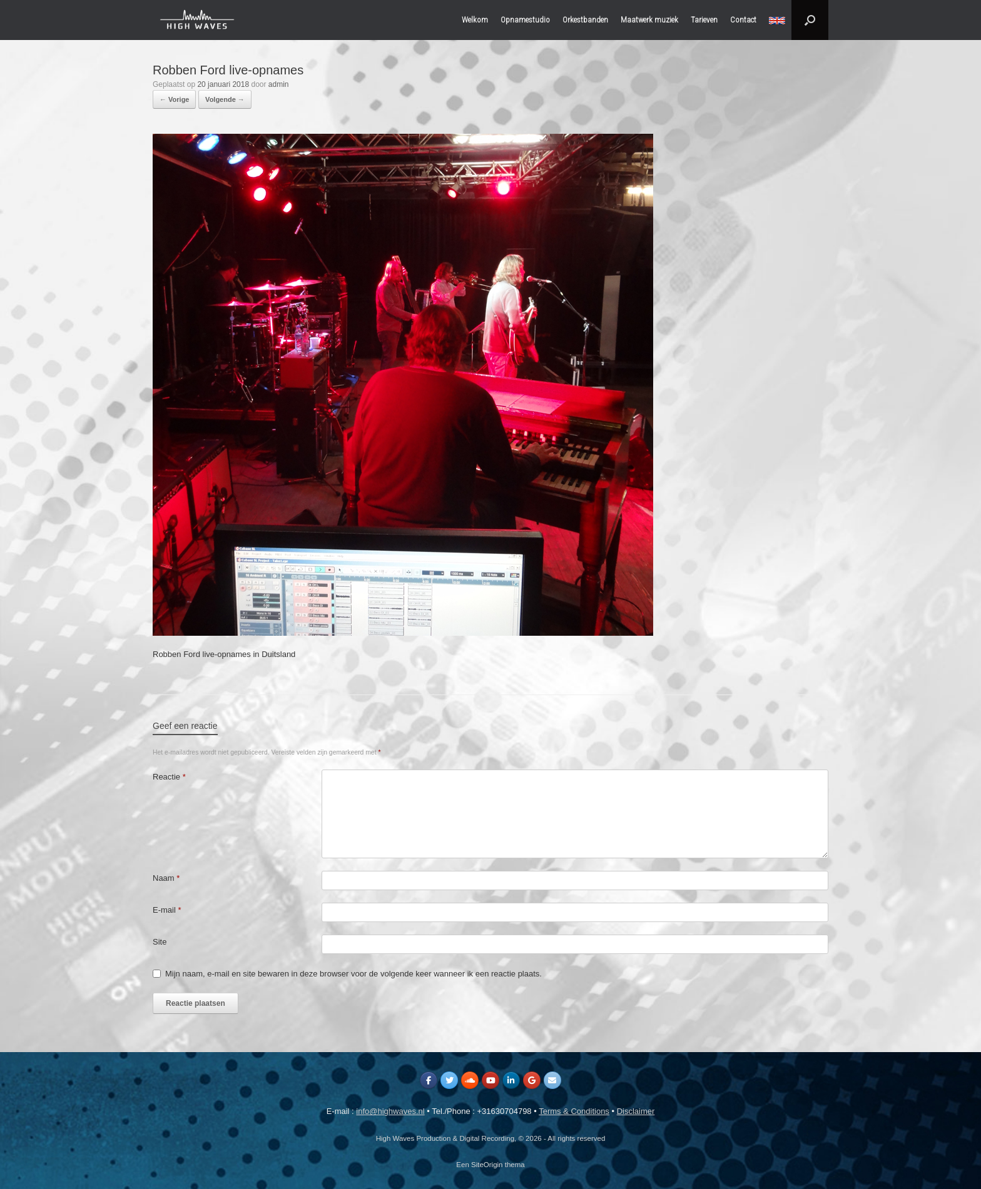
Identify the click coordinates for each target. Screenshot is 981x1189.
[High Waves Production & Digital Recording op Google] (532, 1080)
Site (159, 941)
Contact (743, 19)
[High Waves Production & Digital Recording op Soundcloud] (470, 1080)
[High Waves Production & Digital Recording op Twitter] (449, 1080)
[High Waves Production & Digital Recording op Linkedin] (511, 1080)
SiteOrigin (487, 1164)
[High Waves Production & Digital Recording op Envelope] (552, 1080)
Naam (166, 878)
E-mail (167, 910)
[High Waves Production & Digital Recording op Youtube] (490, 1080)
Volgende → (225, 99)
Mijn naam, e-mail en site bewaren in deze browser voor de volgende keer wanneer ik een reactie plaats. (353, 973)
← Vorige (174, 99)
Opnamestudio (525, 19)
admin (278, 84)
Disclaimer (636, 1111)
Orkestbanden (585, 19)
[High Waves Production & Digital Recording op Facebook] (428, 1080)
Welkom (475, 19)
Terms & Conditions (574, 1111)
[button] (809, 20)
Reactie (169, 776)
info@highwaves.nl (390, 1111)
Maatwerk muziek (649, 19)
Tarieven (704, 19)
